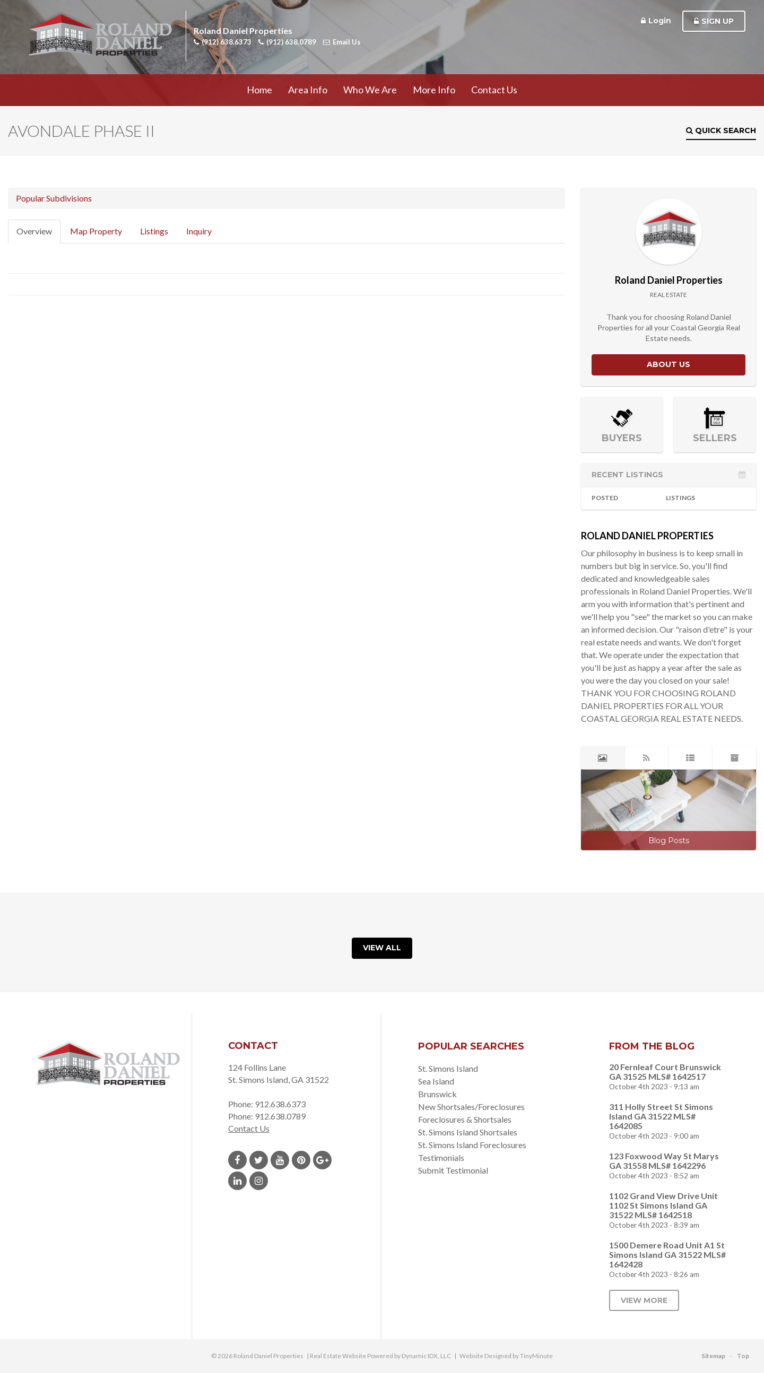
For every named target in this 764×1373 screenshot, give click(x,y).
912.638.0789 (280, 1116)
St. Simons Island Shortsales (467, 1132)
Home (259, 89)
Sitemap (713, 1356)
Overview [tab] (34, 231)
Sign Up (714, 21)
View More (644, 1300)
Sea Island (436, 1081)
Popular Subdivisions (54, 198)
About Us (668, 364)
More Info (434, 89)
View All (382, 947)
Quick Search (721, 130)
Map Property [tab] (96, 231)
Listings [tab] (154, 231)
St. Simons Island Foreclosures (472, 1145)
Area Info (307, 89)
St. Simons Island (448, 1068)
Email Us (342, 42)
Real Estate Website (338, 1356)
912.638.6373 (280, 1104)
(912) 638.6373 (222, 42)
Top (743, 1356)
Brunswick (437, 1094)
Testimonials (441, 1157)
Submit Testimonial (453, 1170)
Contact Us (494, 89)
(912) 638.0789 (287, 42)
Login (656, 20)
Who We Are (370, 89)
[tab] (603, 757)
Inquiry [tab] (199, 231)
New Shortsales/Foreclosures (471, 1106)
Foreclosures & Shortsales (464, 1119)
